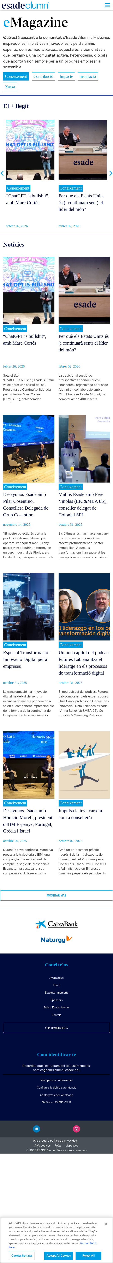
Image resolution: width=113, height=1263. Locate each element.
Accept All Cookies (58, 1256)
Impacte (66, 76)
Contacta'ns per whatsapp (56, 1095)
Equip (56, 985)
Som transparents (56, 1028)
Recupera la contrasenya (56, 1080)
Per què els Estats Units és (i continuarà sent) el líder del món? (81, 202)
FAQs (58, 1145)
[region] (56, 1240)
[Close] (106, 1224)
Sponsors (56, 1000)
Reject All (88, 1256)
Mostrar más (56, 895)
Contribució (43, 76)
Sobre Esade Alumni (57, 1007)
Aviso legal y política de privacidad (55, 1140)
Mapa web (71, 1145)
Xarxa (10, 86)
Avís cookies (43, 1145)
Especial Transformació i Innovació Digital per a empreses (27, 659)
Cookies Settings (21, 1256)
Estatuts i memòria (56, 992)
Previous (2, 173)
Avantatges (56, 978)
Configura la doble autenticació (56, 1087)
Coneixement (16, 76)
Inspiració (87, 76)
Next (111, 173)
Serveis (56, 1015)
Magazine (35, 23)
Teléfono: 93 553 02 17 (56, 1102)
